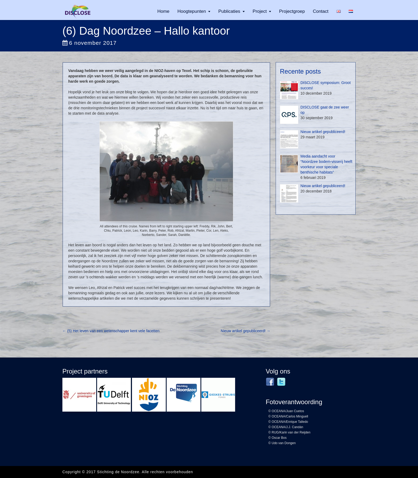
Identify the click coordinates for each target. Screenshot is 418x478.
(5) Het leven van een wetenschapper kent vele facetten (110, 331)
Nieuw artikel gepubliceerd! (245, 331)
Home (163, 11)
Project (260, 11)
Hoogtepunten (192, 11)
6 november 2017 (89, 43)
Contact (320, 11)
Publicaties (229, 11)
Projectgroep (292, 11)
